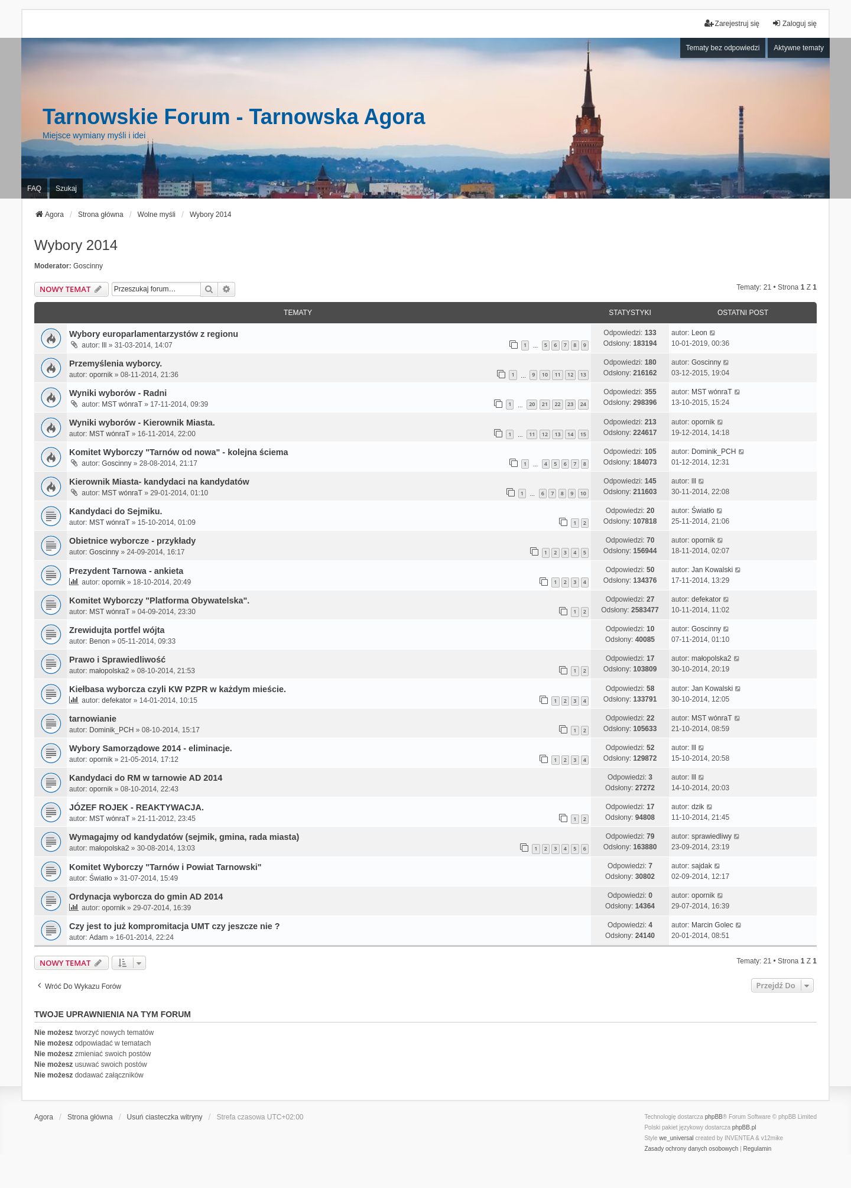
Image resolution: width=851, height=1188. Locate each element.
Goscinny (88, 266)
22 (557, 404)
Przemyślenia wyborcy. (115, 363)
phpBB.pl (744, 1127)
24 (583, 404)
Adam (98, 937)
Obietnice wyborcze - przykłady (132, 541)
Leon (699, 333)
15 (583, 434)
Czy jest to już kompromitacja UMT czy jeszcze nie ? (174, 926)
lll (104, 345)
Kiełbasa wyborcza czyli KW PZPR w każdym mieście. (177, 689)
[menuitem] (691, 1149)
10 (545, 374)
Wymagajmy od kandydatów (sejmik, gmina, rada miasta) (184, 837)
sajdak (701, 866)
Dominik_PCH (713, 451)
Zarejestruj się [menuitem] (731, 23)
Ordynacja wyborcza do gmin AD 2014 (146, 896)
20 (532, 404)
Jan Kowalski (712, 570)
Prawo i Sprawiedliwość (117, 659)
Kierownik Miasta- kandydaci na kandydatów (159, 481)
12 (570, 374)
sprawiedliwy (711, 836)
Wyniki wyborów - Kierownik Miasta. (142, 422)
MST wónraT (122, 404)
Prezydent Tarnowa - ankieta (126, 571)
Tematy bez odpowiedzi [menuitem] (723, 48)
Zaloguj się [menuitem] (794, 23)
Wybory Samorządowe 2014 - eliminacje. (150, 748)
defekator (706, 599)
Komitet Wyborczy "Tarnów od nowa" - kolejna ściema (178, 452)
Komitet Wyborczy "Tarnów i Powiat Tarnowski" (165, 867)
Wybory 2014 (76, 245)
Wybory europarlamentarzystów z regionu (153, 334)
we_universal (676, 1138)
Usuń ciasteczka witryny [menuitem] (165, 1117)
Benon (99, 641)
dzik (697, 807)
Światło (702, 511)
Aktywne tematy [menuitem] (799, 48)
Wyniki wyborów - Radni (118, 393)
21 (545, 404)
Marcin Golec (712, 925)
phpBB (714, 1117)
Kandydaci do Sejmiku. (116, 511)
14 (570, 434)
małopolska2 (109, 671)
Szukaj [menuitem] (66, 188)
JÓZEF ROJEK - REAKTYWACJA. (136, 807)
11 (557, 374)
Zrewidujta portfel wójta (117, 630)
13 (583, 374)
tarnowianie (92, 718)
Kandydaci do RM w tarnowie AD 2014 (145, 778)
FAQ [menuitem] (34, 188)
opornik (100, 375)
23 (570, 404)
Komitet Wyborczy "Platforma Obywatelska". (159, 600)
